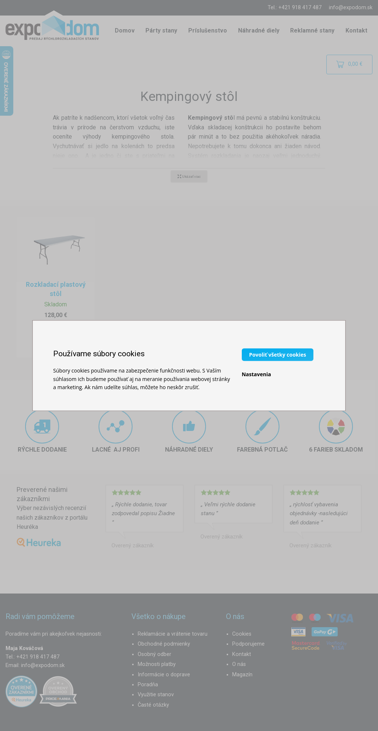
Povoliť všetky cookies (277, 354)
